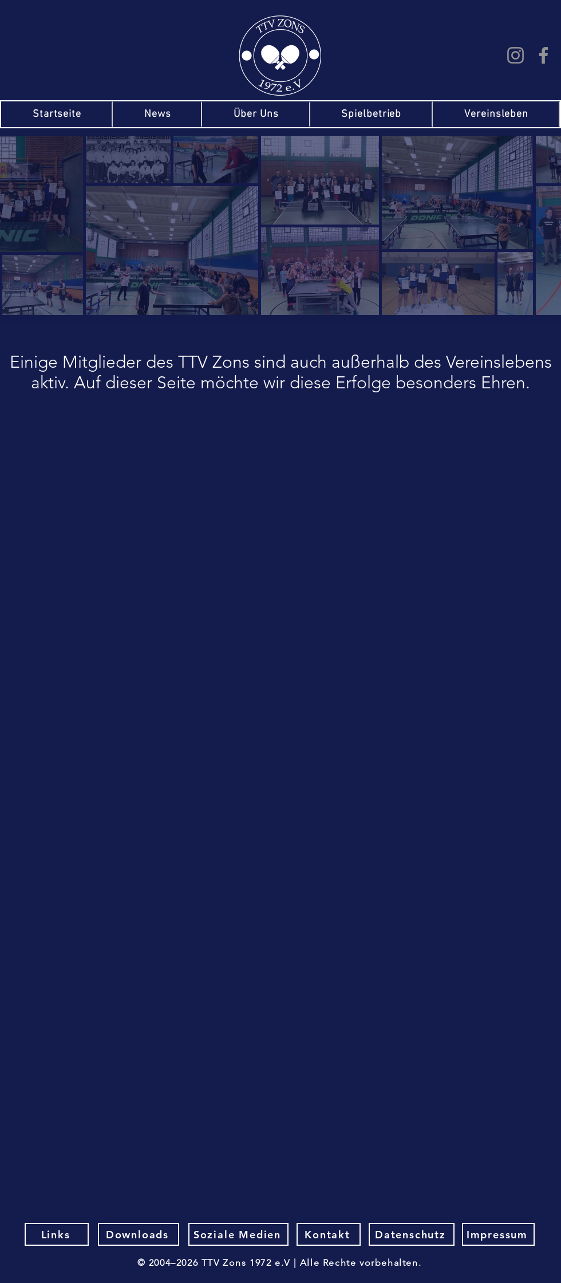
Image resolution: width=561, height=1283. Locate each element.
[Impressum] (498, 1234)
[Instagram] (515, 55)
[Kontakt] (329, 1234)
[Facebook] (543, 55)
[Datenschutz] (412, 1234)
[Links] (57, 1234)
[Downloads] (138, 1234)
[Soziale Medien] (238, 1234)
